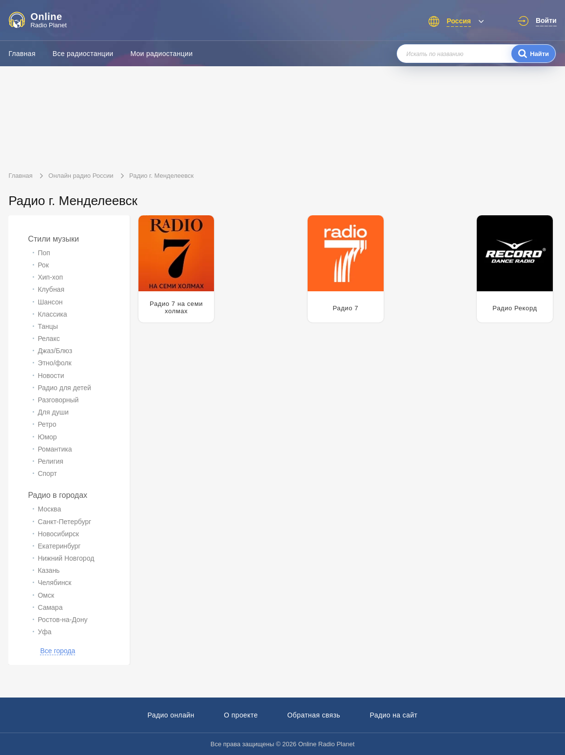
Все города (57, 651)
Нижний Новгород (66, 558)
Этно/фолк (54, 363)
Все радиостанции (83, 53)
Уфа (44, 632)
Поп (44, 253)
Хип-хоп (50, 277)
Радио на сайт (393, 715)
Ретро (47, 424)
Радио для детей (64, 388)
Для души (53, 412)
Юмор (47, 437)
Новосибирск (58, 534)
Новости (51, 375)
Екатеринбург (59, 546)
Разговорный (58, 400)
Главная (21, 53)
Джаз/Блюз (55, 351)
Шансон (50, 302)
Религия (50, 461)
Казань (48, 570)
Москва (49, 509)
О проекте (241, 715)
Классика (52, 314)
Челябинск (54, 582)
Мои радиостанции (161, 53)
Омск (46, 595)
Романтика (55, 449)
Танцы (48, 326)
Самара (50, 607)
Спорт (47, 473)
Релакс (48, 338)
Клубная (51, 289)
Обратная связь (313, 715)
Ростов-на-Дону (62, 619)
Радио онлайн (171, 715)
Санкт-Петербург (64, 522)
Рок (43, 265)
